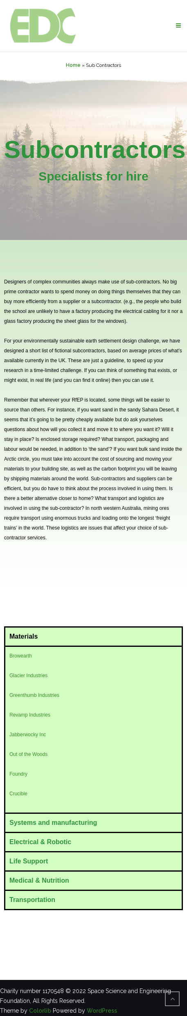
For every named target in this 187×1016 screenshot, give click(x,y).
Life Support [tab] (28, 861)
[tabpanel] (93, 729)
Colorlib (40, 1010)
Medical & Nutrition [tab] (39, 880)
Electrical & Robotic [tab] (40, 841)
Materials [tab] (23, 636)
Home (73, 65)
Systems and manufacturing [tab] (53, 822)
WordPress (102, 1010)
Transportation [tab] (32, 899)
